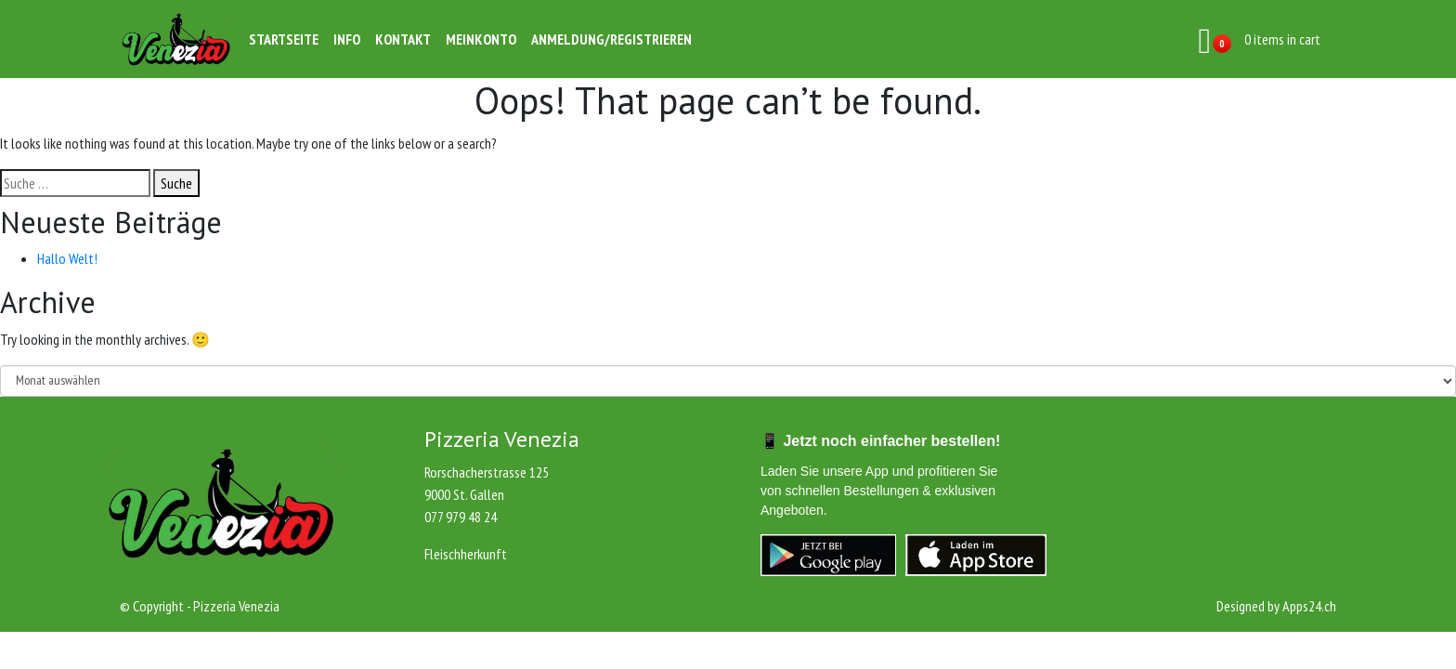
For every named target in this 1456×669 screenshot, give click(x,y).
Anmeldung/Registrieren (611, 39)
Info (346, 39)
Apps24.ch (1309, 606)
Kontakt (403, 39)
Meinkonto (481, 39)
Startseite (283, 39)
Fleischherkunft (465, 553)
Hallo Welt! (67, 258)
